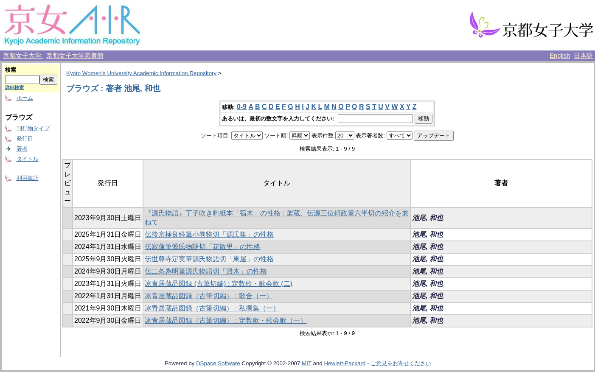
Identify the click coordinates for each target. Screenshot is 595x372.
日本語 (583, 55)
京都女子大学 (23, 55)
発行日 (25, 138)
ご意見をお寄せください (400, 363)
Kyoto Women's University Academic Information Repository (141, 73)
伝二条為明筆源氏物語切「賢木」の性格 (206, 271)
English (560, 55)
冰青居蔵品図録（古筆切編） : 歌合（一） (208, 295)
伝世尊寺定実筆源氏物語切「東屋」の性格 (209, 259)
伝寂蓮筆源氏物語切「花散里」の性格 (202, 246)
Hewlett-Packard (344, 363)
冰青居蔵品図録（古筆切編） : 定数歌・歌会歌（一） (225, 320)
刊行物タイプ (33, 128)
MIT (307, 363)
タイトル (28, 159)
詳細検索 (14, 87)
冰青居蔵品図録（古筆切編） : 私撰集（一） (212, 308)
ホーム (25, 98)
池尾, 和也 (427, 217)
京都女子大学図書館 (75, 55)
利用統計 (28, 178)
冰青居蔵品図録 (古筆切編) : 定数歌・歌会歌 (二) (218, 283)
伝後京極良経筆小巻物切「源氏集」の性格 (209, 234)
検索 (10, 70)
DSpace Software (218, 363)
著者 (22, 148)
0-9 (242, 106)
